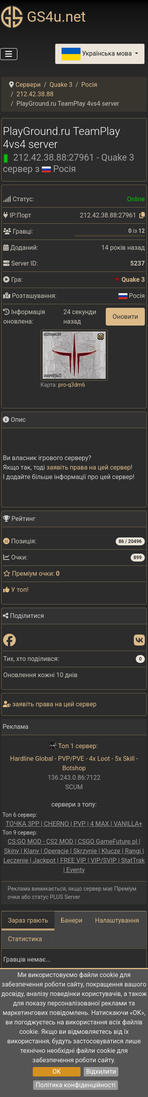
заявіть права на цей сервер (89, 466)
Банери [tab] (71, 919)
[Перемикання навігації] (8, 54)
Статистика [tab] (25, 938)
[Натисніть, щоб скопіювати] (142, 215)
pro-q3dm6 (71, 383)
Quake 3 (133, 279)
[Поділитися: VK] (139, 639)
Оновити (125, 316)
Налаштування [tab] (117, 919)
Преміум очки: (31, 572)
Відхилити (101, 1071)
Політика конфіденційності (75, 1085)
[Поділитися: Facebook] (9, 639)
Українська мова (97, 54)
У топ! (15, 588)
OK (56, 1071)
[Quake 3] (117, 279)
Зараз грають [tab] (28, 919)
